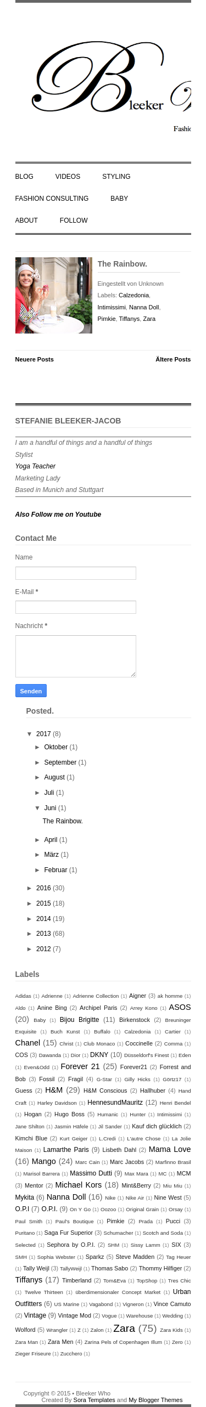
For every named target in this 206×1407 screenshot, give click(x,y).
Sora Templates (94, 1400)
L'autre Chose (143, 1138)
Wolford (25, 1329)
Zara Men (61, 1341)
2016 (44, 888)
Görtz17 (172, 1079)
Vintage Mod (74, 1315)
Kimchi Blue (31, 1138)
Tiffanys (129, 318)
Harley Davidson (57, 1103)
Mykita (25, 1197)
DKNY (99, 1055)
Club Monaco (99, 1044)
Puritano (25, 1233)
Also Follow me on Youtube (58, 514)
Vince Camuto (172, 1304)
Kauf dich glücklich (157, 1126)
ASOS (180, 1007)
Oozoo (108, 1209)
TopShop (146, 1281)
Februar (56, 870)
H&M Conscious (105, 1090)
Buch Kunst (65, 1032)
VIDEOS (67, 176)
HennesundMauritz (115, 1102)
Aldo (20, 1008)
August (55, 777)
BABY (119, 198)
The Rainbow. (122, 263)
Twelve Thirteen (44, 1292)
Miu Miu (172, 1186)
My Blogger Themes (155, 1400)
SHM (113, 1245)
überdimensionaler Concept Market (117, 1292)
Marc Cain (87, 1162)
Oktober (56, 747)
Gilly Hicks (137, 1079)
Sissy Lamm (145, 1245)
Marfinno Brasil (173, 1162)
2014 (44, 919)
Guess (23, 1090)
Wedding (172, 1316)
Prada (145, 1221)
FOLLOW (74, 220)
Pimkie (107, 318)
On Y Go (80, 1209)
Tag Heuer (178, 1257)
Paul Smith (29, 1221)
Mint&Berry (136, 1185)
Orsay (176, 1209)
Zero (177, 1342)
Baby (40, 1020)
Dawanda (50, 1055)
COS (21, 1055)
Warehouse (139, 1316)
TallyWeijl (71, 1268)
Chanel (28, 1042)
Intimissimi (112, 307)
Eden (185, 1055)
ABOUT (26, 220)
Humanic (107, 1114)
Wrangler (57, 1330)
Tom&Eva (114, 1281)
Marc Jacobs (127, 1162)
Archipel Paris (99, 1007)
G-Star (104, 1079)
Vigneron (133, 1304)
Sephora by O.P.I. (71, 1244)
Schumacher (118, 1233)
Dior (76, 1055)
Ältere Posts (173, 359)
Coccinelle (139, 1043)
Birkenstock (134, 1019)
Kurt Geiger (74, 1138)
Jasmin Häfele (71, 1126)
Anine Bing (52, 1007)
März (52, 854)
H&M (54, 1090)
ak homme (170, 996)
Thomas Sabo (109, 1268)
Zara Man (26, 1342)
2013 (44, 933)
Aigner (137, 995)
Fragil (75, 1079)
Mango (44, 1161)
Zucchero (71, 1354)
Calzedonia (134, 295)
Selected (25, 1245)
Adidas (23, 996)
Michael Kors (78, 1184)
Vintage (35, 1315)
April (51, 840)
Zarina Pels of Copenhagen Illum (123, 1342)
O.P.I (22, 1209)
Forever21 (133, 1067)
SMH (21, 1257)
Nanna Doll (144, 307)
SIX (176, 1244)
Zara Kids (171, 1330)
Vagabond (101, 1304)
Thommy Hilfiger (160, 1268)
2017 (44, 734)
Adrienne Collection (96, 996)
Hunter (138, 1114)
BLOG (24, 176)
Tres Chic (179, 1281)
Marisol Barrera (42, 1174)
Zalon (97, 1330)
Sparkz (95, 1256)
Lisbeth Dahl (120, 1149)
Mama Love (170, 1149)
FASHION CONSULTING (52, 198)
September (61, 762)
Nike (110, 1198)
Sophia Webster (56, 1257)
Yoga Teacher (35, 466)
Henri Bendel (175, 1103)
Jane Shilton (29, 1126)
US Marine (66, 1304)
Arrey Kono (144, 1008)
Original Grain (142, 1209)
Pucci (173, 1221)
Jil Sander (110, 1126)
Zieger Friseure (33, 1354)
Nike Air (135, 1198)
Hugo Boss (69, 1114)
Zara (149, 318)
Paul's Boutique (74, 1221)
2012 (44, 949)
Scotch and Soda (163, 1233)
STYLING (116, 176)
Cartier (173, 1032)
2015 (44, 903)
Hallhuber (152, 1090)
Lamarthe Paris (66, 1150)
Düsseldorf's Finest (146, 1055)
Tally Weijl (36, 1268)
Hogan (33, 1114)
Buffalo (102, 1032)
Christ (66, 1044)
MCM (184, 1173)
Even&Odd (36, 1067)
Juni (51, 808)
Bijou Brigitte (79, 1020)
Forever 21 (80, 1066)
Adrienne (51, 996)
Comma (173, 1044)
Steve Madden (135, 1256)
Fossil (46, 1079)
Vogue (109, 1316)
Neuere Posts (34, 359)
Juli (49, 792)
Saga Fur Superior (68, 1232)
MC (162, 1174)
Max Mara (136, 1174)
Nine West (168, 1197)
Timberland (77, 1280)
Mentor (34, 1185)
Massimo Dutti (91, 1173)
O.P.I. (50, 1209)
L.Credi (107, 1138)
